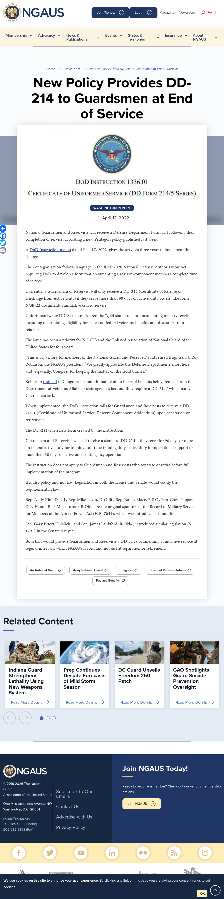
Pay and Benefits (108, 580)
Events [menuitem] (111, 35)
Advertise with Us (74, 817)
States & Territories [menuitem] (136, 37)
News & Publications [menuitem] (76, 37)
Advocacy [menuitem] (46, 35)
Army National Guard (88, 570)
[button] (41, 718)
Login (139, 12)
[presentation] (9, 718)
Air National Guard (43, 570)
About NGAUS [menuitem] (199, 37)
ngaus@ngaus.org (16, 818)
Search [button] (212, 12)
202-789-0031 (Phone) (20, 824)
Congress (126, 570)
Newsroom (187, 12)
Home (50, 69)
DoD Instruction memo (50, 250)
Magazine (167, 12)
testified (50, 381)
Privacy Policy (70, 827)
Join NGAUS (137, 804)
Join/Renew (106, 12)
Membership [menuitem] (16, 35)
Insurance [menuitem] (173, 35)
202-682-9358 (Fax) (18, 829)
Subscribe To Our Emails (74, 794)
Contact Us (67, 806)
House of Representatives (167, 570)
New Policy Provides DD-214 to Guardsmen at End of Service (133, 69)
